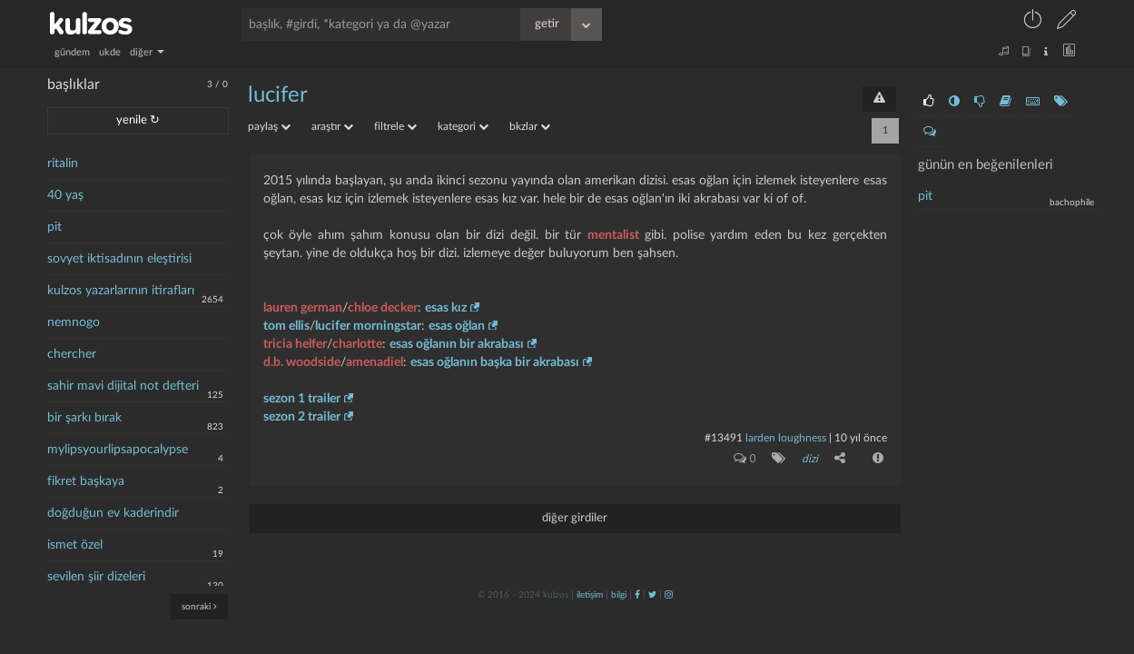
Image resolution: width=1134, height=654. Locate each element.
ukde (110, 52)
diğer (147, 52)
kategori (463, 126)
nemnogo (73, 322)
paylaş (269, 126)
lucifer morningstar (368, 326)
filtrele (395, 126)
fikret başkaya (85, 481)
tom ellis (286, 326)
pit (54, 227)
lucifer (278, 95)
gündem (72, 52)
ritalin (62, 163)
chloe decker (383, 308)
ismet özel (75, 545)
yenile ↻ (138, 120)
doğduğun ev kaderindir (113, 513)
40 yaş (65, 195)
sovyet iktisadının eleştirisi (119, 259)
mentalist (613, 235)
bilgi (618, 595)
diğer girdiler (574, 518)
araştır (332, 126)
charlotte (357, 344)
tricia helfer (295, 344)
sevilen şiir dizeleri (96, 576)
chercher (71, 354)
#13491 (724, 437)
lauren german (302, 308)
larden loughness (785, 437)
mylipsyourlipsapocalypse (117, 449)
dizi (810, 458)
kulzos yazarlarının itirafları (120, 290)
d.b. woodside (301, 362)
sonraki (199, 606)
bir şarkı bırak (84, 417)
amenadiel (374, 362)
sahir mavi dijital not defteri (123, 386)
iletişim (590, 595)
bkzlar (529, 126)
